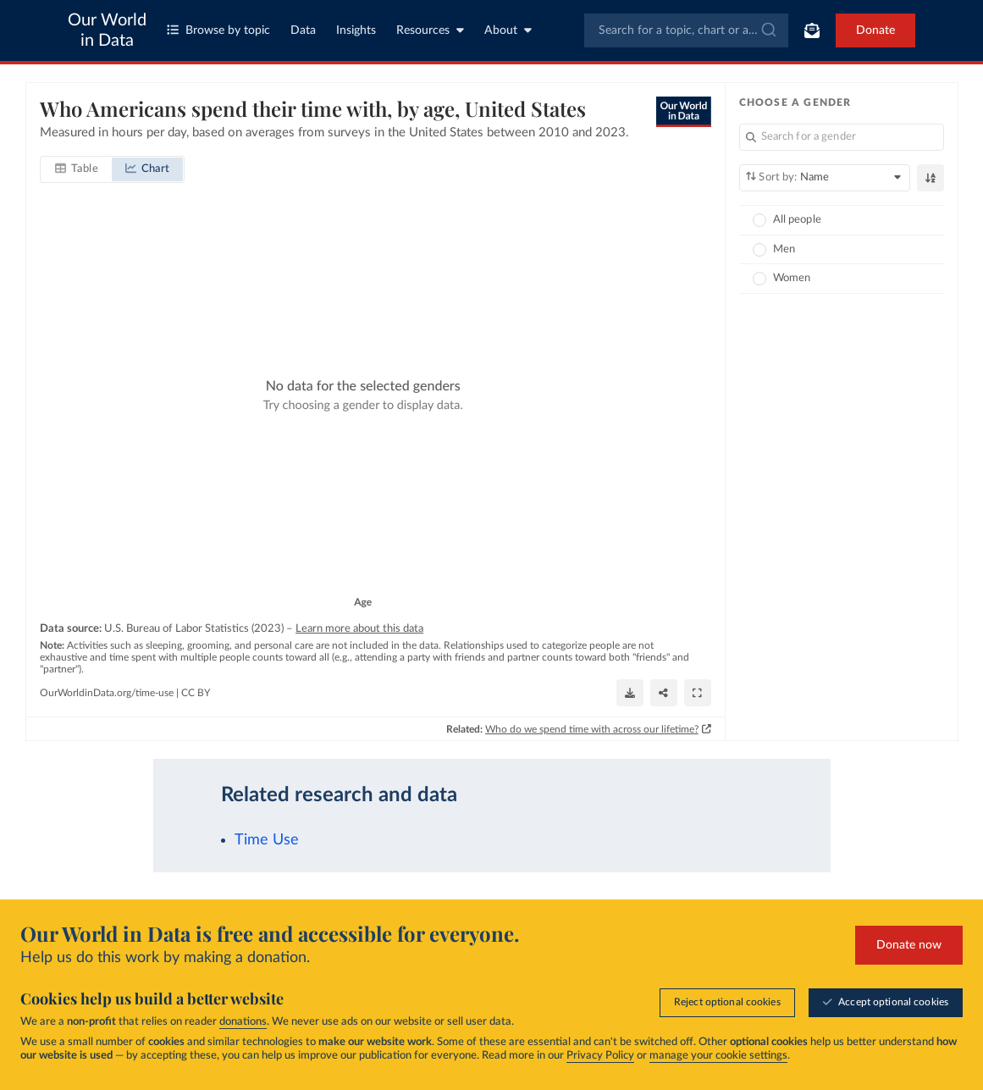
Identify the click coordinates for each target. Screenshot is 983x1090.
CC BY (195, 692)
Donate (875, 30)
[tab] (76, 169)
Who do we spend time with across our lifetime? (591, 728)
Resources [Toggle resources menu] (430, 30)
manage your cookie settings (718, 1055)
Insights (356, 30)
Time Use (267, 840)
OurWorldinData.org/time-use (107, 692)
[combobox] (686, 30)
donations (243, 1021)
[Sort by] (824, 177)
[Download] (629, 692)
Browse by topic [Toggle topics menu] (218, 30)
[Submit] (767, 30)
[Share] (663, 692)
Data (303, 30)
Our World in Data (107, 30)
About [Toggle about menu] (508, 30)
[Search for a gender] (841, 137)
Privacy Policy (600, 1055)
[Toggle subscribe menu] (812, 30)
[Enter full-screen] (696, 692)
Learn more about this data (359, 628)
